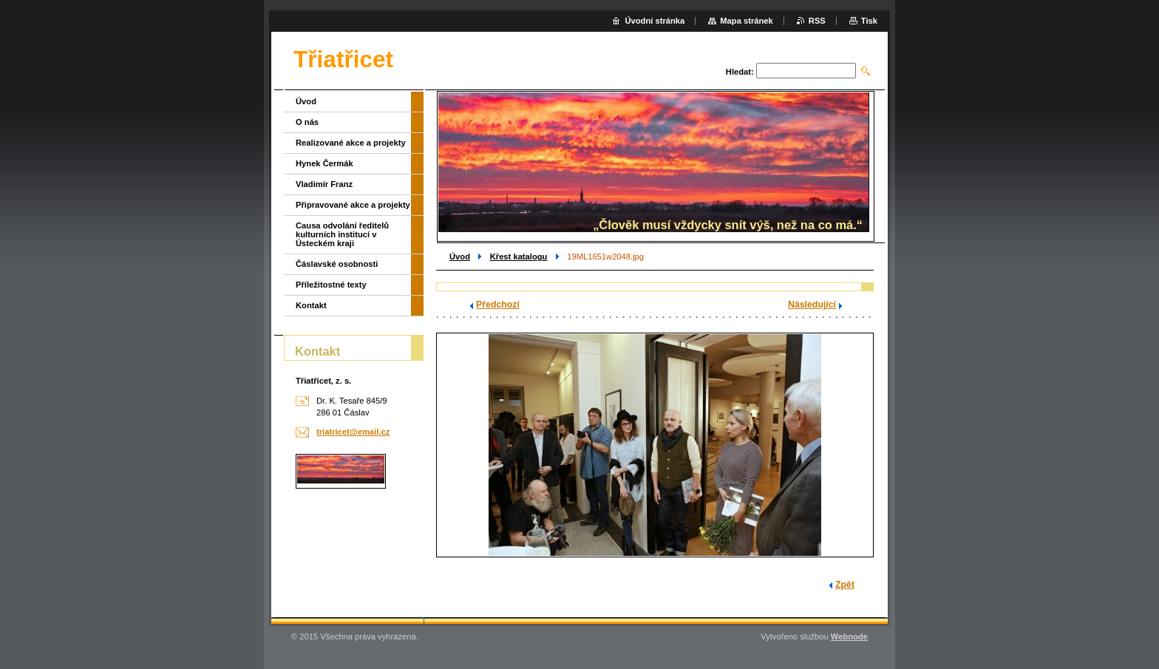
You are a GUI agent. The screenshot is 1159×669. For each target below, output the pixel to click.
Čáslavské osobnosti (337, 263)
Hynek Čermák (324, 163)
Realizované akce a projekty (351, 142)
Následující (812, 304)
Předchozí (498, 304)
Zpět (844, 585)
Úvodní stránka (654, 20)
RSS (817, 20)
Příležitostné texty (331, 284)
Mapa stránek (746, 20)
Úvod (459, 256)
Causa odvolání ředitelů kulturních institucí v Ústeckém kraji (342, 234)
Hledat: (740, 71)
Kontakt (311, 305)
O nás (307, 122)
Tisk (869, 20)
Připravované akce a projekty (353, 204)
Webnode (849, 636)
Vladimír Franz (324, 184)
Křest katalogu (519, 256)
